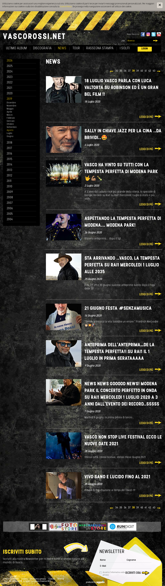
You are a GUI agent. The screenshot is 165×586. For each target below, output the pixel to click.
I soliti (125, 48)
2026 (10, 60)
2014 (9, 164)
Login (144, 48)
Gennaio (11, 121)
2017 (9, 148)
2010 (9, 186)
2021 (9, 88)
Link (123, 41)
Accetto (114, 574)
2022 (10, 82)
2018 (9, 142)
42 (149, 71)
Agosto (10, 130)
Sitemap (61, 579)
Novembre (11, 106)
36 (125, 71)
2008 (10, 197)
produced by (95, 582)
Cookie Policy (66, 6)
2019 (9, 99)
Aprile (9, 112)
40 (142, 71)
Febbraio (11, 118)
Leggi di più (146, 117)
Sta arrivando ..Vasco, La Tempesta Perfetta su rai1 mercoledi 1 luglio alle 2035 (122, 265)
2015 (9, 159)
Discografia (42, 48)
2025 (10, 66)
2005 (10, 214)
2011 (9, 181)
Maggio (10, 109)
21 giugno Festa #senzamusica (118, 308)
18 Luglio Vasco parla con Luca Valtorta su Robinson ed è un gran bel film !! (122, 88)
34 (116, 71)
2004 (10, 219)
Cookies (52, 579)
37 (129, 71)
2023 (10, 77)
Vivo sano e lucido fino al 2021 (117, 477)
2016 (9, 153)
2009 (10, 192)
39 (137, 71)
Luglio (9, 133)
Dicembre (11, 103)
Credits (25, 579)
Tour (76, 48)
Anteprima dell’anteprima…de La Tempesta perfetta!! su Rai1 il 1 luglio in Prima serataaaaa (120, 352)
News (62, 48)
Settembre (12, 127)
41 (146, 71)
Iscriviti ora (133, 573)
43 (154, 71)
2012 (9, 175)
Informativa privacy (38, 579)
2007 (10, 203)
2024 (10, 71)
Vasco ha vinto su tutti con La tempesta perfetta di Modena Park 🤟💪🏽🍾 (121, 172)
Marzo (10, 115)
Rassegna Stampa (100, 48)
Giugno (10, 136)
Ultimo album (16, 48)
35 (121, 71)
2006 (10, 208)
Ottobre (10, 124)
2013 (9, 170)
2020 (10, 93)
